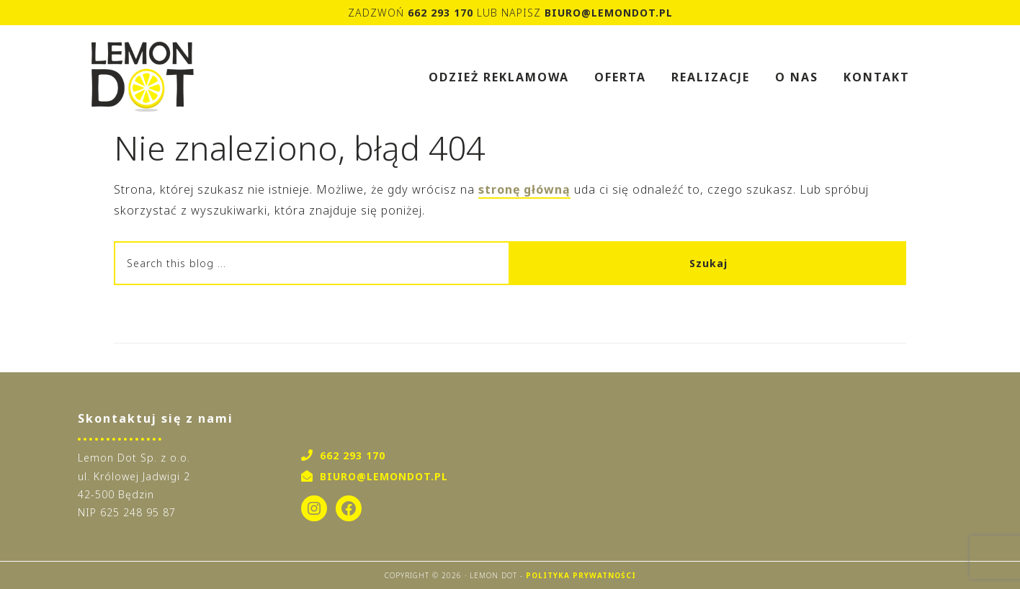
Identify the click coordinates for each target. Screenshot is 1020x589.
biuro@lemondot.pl (609, 12)
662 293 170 (440, 12)
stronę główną (524, 189)
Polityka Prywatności (581, 575)
